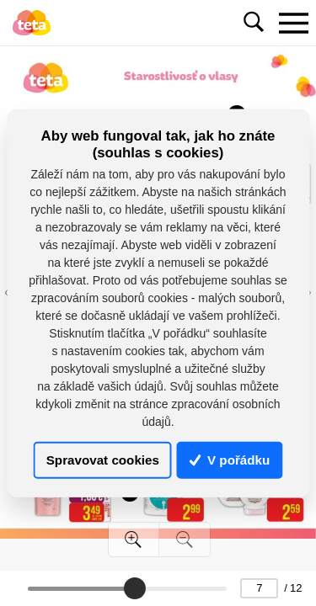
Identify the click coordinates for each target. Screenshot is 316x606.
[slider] (135, 588)
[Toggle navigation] (293, 22)
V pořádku (230, 460)
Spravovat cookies (102, 460)
